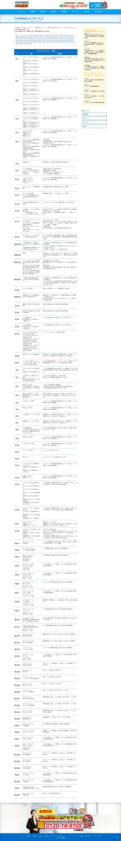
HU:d (59, 42)
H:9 (28, 38)
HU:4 (17, 40)
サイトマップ (74, 836)
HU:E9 (21, 43)
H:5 (17, 38)
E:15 (54, 35)
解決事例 (64, 11)
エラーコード (75, 11)
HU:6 (24, 40)
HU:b (52, 42)
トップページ (21, 11)
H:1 (64, 37)
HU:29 (35, 42)
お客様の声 (53, 11)
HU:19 (66, 40)
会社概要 (81, 836)
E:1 (17, 35)
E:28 (36, 37)
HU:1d (63, 42)
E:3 (22, 35)
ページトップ (117, 837)
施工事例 (43, 11)
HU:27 (30, 42)
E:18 (61, 35)
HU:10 (40, 40)
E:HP (54, 37)
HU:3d (72, 42)
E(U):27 (32, 37)
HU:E (17, 43)
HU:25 (22, 42)
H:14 (46, 38)
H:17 (57, 38)
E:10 (40, 35)
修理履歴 (32, 11)
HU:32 (44, 42)
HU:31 (39, 42)
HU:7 (28, 40)
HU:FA (29, 43)
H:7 (22, 38)
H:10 (32, 38)
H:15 (50, 38)
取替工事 (86, 11)
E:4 (25, 35)
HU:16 (62, 40)
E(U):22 (71, 35)
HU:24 (17, 42)
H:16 (53, 38)
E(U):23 (18, 37)
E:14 (51, 35)
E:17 (58, 35)
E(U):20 (66, 35)
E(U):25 (23, 37)
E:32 (46, 37)
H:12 (39, 38)
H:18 (60, 38)
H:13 (42, 38)
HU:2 (68, 38)
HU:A (48, 42)
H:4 (73, 37)
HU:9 (36, 40)
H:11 (35, 38)
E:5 (28, 35)
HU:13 (53, 40)
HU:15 (58, 40)
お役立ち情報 (98, 11)
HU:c (56, 42)
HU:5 (21, 40)
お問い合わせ (88, 836)
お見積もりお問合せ (98, 5)
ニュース (67, 836)
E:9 (37, 35)
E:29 (39, 37)
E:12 (47, 35)
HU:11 (44, 40)
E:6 (31, 35)
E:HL (57, 37)
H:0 (61, 37)
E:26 (27, 37)
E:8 (34, 35)
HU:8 (32, 40)
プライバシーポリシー (97, 836)
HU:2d (68, 42)
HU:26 (26, 42)
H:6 (19, 38)
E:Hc (50, 37)
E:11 (43, 35)
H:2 (67, 37)
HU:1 (64, 38)
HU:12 (49, 40)
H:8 (25, 38)
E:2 (19, 35)
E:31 (43, 37)
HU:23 (71, 40)
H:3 (70, 37)
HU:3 (72, 38)
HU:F (25, 43)
